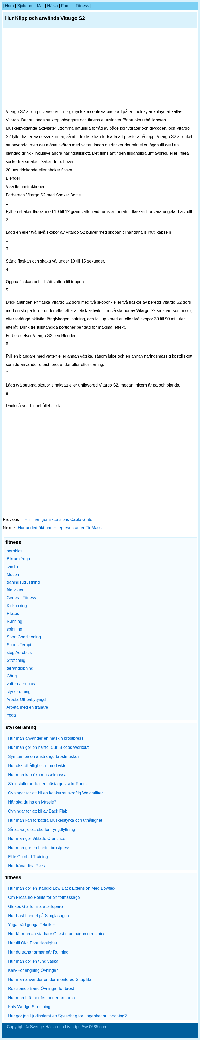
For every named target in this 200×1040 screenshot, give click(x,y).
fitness (82, 6)
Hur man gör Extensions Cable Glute (58, 519)
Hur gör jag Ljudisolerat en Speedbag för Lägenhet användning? (67, 1016)
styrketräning (18, 691)
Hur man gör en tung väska (33, 961)
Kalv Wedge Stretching (29, 1007)
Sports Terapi (19, 645)
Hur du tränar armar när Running (38, 952)
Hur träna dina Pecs (26, 866)
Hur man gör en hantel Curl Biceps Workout (48, 747)
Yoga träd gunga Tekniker (31, 925)
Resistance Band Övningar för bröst (41, 988)
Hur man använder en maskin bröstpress (45, 738)
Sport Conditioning (24, 637)
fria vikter (15, 590)
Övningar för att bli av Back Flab (37, 811)
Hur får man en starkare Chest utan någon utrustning (56, 934)
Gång (12, 676)
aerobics (14, 551)
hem (9, 6)
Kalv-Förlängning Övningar (33, 970)
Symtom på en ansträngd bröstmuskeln (44, 756)
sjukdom (25, 6)
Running (14, 621)
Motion (13, 574)
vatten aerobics (21, 684)
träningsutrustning (23, 582)
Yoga (11, 715)
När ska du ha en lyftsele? (32, 802)
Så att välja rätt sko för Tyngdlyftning (41, 829)
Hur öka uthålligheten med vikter (38, 765)
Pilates (13, 613)
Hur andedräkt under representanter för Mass (60, 528)
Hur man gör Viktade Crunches (36, 838)
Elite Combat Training (28, 857)
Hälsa (52, 6)
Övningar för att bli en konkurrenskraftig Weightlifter (55, 793)
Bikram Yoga (18, 559)
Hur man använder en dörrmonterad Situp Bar (50, 979)
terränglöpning (20, 668)
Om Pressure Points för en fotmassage (44, 897)
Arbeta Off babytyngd (26, 699)
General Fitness (21, 598)
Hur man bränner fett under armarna (41, 997)
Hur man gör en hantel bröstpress (39, 847)
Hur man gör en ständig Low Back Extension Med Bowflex (61, 888)
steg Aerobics (19, 652)
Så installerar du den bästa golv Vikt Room (47, 784)
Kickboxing (17, 605)
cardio (12, 566)
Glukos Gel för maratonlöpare (35, 906)
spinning (14, 629)
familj (66, 6)
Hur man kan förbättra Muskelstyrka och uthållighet (55, 820)
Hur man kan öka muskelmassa (37, 775)
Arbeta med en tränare (27, 707)
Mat (40, 6)
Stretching (16, 660)
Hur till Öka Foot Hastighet (32, 943)
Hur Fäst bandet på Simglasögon (38, 915)
